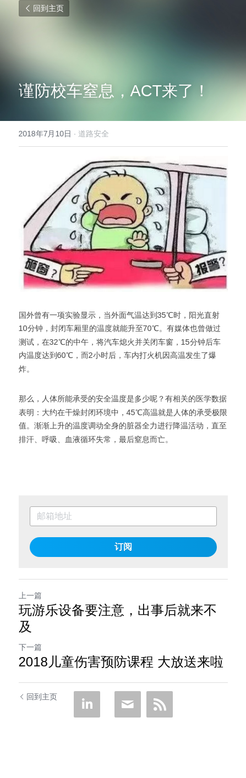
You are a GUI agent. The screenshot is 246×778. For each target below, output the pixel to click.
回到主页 (44, 8)
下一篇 (30, 647)
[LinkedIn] (87, 704)
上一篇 (30, 595)
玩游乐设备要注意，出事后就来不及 (118, 618)
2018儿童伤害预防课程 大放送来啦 (121, 661)
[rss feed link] (159, 704)
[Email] (127, 704)
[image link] (123, 223)
